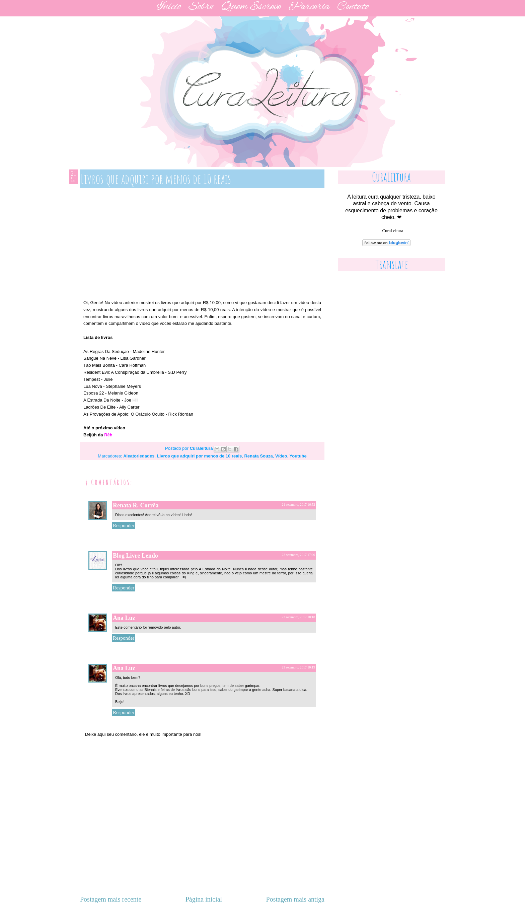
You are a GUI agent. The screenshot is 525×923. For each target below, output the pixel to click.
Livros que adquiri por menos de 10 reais (199, 455)
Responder (123, 525)
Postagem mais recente (110, 899)
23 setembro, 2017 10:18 (298, 617)
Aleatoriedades (138, 455)
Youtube (298, 455)
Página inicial (203, 899)
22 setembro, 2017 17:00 (298, 555)
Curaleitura (202, 448)
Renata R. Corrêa (135, 505)
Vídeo (281, 455)
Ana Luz (124, 618)
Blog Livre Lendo (135, 555)
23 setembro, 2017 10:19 (298, 667)
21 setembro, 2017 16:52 (298, 504)
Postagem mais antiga (295, 899)
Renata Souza (258, 455)
